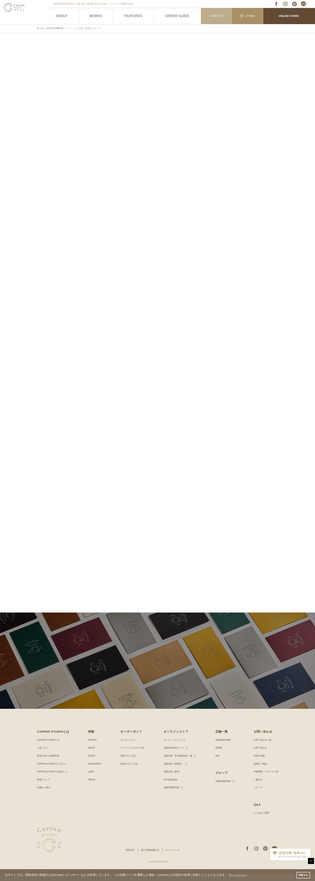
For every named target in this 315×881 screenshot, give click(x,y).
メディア (256, 794)
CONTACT (216, 16)
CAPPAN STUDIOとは (49, 746)
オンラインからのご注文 (132, 754)
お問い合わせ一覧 (261, 746)
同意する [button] (303, 874)
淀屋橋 (217, 754)
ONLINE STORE (289, 16)
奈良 (216, 762)
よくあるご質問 (260, 819)
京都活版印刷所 (222, 746)
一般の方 (256, 786)
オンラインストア (171, 746)
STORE (248, 16)
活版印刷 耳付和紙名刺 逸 (177, 762)
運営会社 (129, 857)
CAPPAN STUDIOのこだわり (53, 770)
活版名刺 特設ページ (173, 754)
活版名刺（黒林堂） (173, 770)
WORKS (96, 16)
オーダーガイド (127, 746)
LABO (91, 778)
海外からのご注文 (128, 770)
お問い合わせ (259, 754)
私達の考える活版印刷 (49, 762)
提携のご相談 (259, 770)
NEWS (91, 754)
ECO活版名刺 (169, 786)
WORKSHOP (95, 770)
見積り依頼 (258, 762)
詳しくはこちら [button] (239, 874)
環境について (44, 786)
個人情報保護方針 (150, 857)
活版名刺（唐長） (171, 778)
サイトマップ (173, 857)
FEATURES (133, 16)
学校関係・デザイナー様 (265, 778)
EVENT (92, 762)
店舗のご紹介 (44, 794)
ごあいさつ (43, 754)
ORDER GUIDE (177, 16)
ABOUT (62, 16)
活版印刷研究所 (170, 794)
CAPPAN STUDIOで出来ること (54, 778)
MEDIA (91, 786)
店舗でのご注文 (127, 762)
